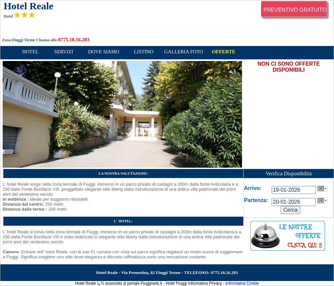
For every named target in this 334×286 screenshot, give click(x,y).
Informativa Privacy (205, 283)
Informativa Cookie (242, 283)
